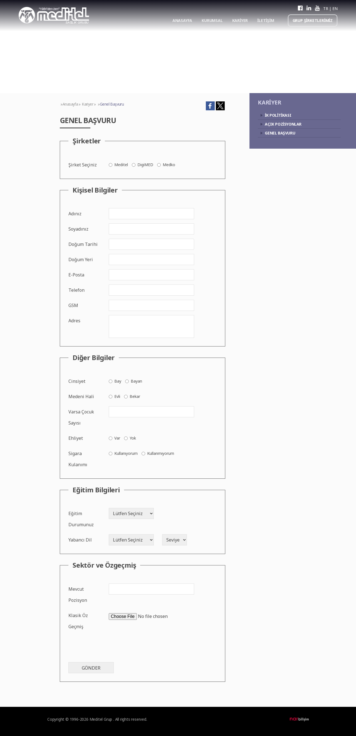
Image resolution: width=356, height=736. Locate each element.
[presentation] (110, 647)
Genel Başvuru (112, 104)
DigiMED (145, 164)
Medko (169, 164)
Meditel (121, 164)
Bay (117, 381)
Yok (133, 438)
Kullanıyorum (126, 453)
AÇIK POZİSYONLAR (283, 124)
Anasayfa (70, 104)
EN (334, 8)
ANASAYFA (182, 20)
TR (325, 8)
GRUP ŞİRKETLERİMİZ (313, 20)
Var (117, 438)
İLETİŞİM (265, 20)
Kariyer (87, 104)
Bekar (135, 396)
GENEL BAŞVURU (280, 133)
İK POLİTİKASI (278, 115)
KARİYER (240, 20)
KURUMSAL (212, 20)
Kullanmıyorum (160, 453)
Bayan (136, 381)
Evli (117, 396)
